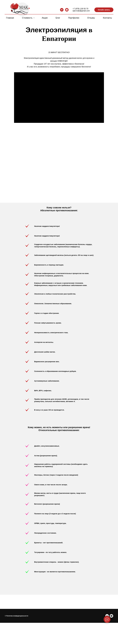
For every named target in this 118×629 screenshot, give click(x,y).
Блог (58, 18)
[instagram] (67, 10)
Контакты (107, 18)
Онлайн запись (104, 10)
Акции (44, 18)
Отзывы (91, 18)
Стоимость (27, 18)
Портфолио (73, 18)
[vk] (61, 10)
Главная (10, 18)
